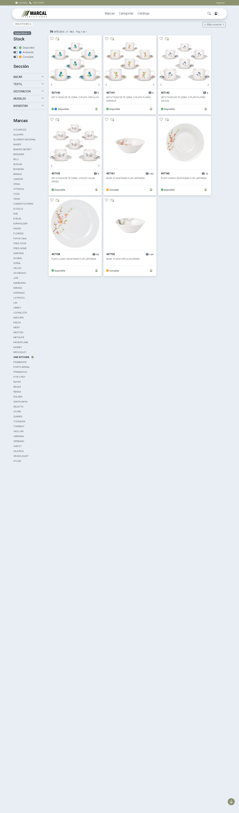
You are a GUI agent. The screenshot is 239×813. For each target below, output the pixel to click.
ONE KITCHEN (22, 24)
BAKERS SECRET (22, 149)
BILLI (16, 159)
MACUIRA (18, 317)
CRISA (16, 198)
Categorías (126, 13)
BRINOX (17, 174)
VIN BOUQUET (21, 456)
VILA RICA (18, 451)
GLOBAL (17, 258)
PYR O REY (19, 376)
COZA (16, 193)
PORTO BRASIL (21, 367)
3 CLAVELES (19, 129)
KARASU (17, 287)
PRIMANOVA (20, 371)
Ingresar (220, 2)
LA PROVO (19, 297)
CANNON (18, 179)
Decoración (93, 751)
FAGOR (17, 228)
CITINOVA (18, 188)
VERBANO (18, 441)
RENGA (17, 391)
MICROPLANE (20, 342)
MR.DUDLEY (20, 352)
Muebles (91, 757)
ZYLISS (17, 460)
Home (161, 739)
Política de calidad (168, 751)
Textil (89, 763)
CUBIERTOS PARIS (23, 203)
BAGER (17, 144)
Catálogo (144, 13)
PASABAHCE (20, 362)
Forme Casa (19, 238)
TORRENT (18, 426)
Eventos (91, 769)
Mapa (160, 757)
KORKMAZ (18, 292)
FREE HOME (20, 248)
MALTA (17, 322)
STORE (17, 411)
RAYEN (17, 381)
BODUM (17, 164)
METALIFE (18, 337)
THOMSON (19, 421)
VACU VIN (18, 431)
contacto (22, 2)
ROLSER (17, 396)
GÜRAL (17, 263)
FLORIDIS (18, 233)
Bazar (89, 745)
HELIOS (17, 268)
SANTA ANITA (20, 401)
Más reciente (213, 24)
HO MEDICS (19, 273)
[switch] (15, 48)
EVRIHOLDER (20, 223)
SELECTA (18, 406)
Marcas (110, 13)
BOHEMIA (18, 169)
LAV (15, 302)
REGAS (17, 386)
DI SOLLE (18, 208)
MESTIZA (18, 332)
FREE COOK (19, 243)
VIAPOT (17, 446)
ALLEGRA (18, 134)
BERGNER (18, 154)
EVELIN (17, 218)
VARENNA (18, 436)
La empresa (164, 745)
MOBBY (17, 347)
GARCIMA (18, 253)
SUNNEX (17, 416)
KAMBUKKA (19, 282)
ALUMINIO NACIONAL (24, 139)
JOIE (15, 277)
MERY (16, 327)
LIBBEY (17, 307)
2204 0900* (36, 2)
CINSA (16, 183)
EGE (15, 213)
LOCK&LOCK (20, 312)
